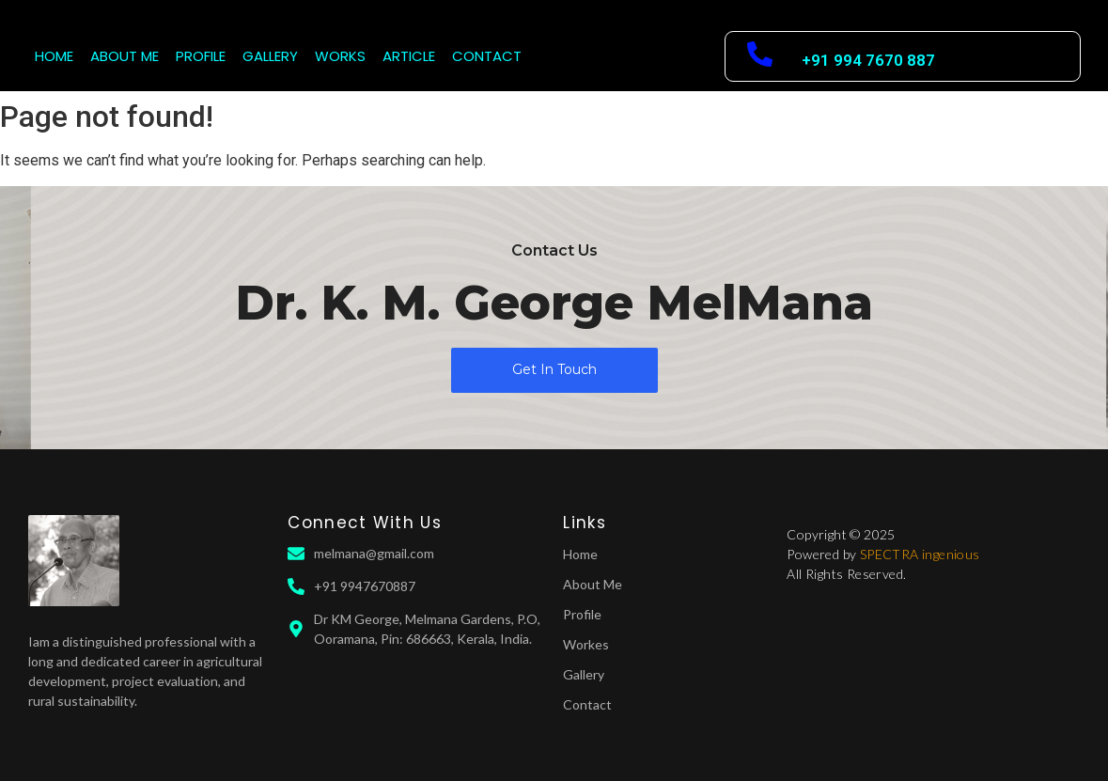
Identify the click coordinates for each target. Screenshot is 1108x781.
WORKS (340, 56)
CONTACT (487, 56)
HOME (54, 56)
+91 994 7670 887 (868, 60)
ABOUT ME (124, 56)
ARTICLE (408, 56)
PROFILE (201, 56)
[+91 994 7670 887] (759, 56)
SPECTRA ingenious (920, 554)
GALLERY (270, 56)
